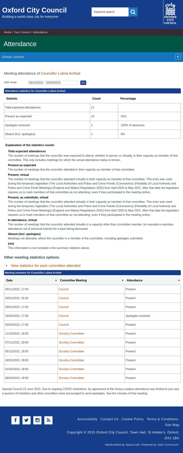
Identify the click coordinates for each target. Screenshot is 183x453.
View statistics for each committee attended (45, 266)
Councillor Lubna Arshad (60, 73)
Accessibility (87, 419)
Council (63, 289)
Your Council (22, 32)
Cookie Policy (133, 419)
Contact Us (110, 419)
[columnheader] (31, 280)
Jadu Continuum (167, 444)
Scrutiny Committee (71, 333)
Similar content (13, 56)
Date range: (10, 82)
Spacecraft (133, 444)
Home (7, 32)
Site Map (172, 425)
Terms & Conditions (162, 419)
